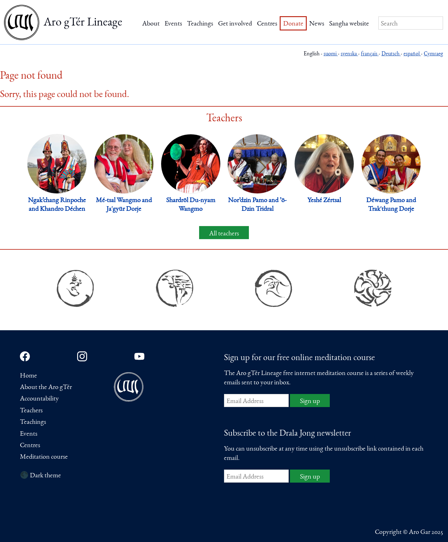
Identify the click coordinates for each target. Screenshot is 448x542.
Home (28, 376)
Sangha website (349, 24)
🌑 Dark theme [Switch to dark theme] (40, 475)
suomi (331, 54)
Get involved (235, 24)
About (151, 24)
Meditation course (44, 457)
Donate (293, 24)
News (316, 24)
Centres (267, 24)
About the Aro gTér (46, 387)
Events (173, 24)
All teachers (224, 233)
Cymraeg (433, 54)
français (370, 54)
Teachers (31, 410)
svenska (349, 54)
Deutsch (391, 54)
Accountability (39, 399)
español (412, 54)
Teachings (200, 24)
